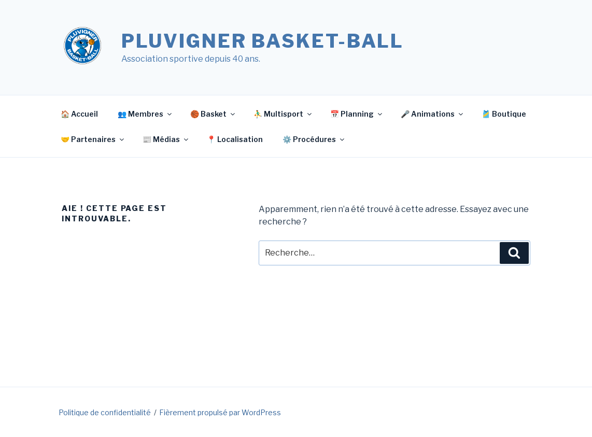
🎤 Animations (432, 113)
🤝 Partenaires (93, 139)
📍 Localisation (235, 139)
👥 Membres (145, 113)
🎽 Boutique (504, 113)
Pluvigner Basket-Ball (262, 41)
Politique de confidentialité (105, 412)
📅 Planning (357, 113)
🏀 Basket (213, 113)
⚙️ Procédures (314, 139)
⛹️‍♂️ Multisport (283, 113)
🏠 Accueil (79, 113)
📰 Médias (166, 139)
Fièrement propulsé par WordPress (220, 412)
